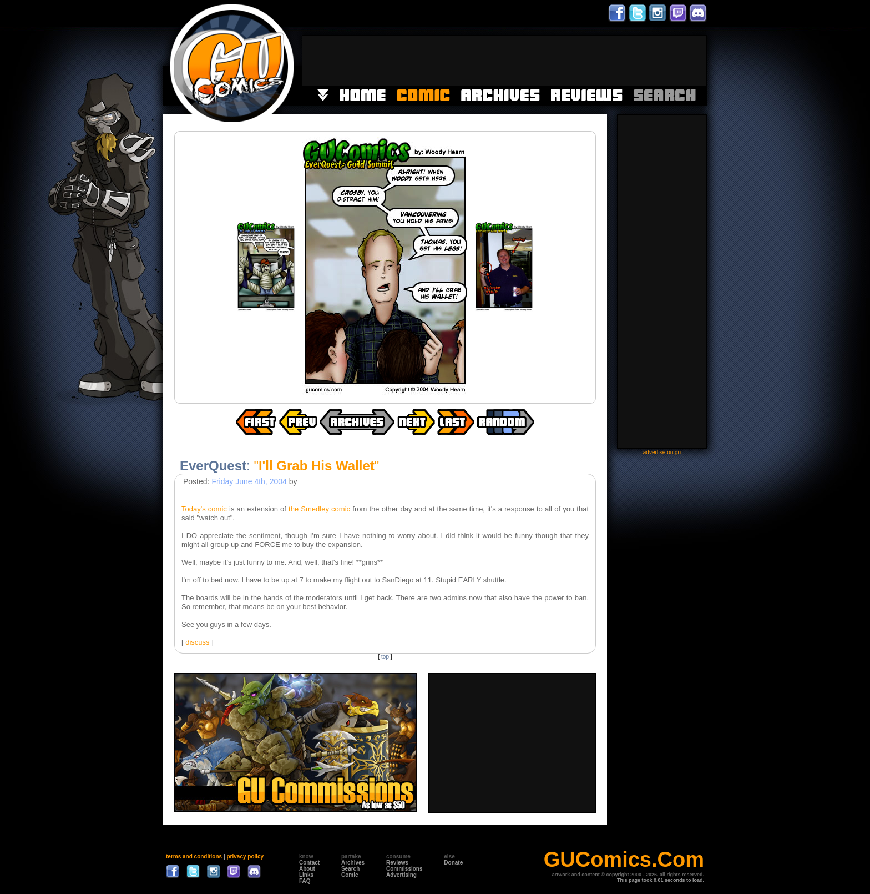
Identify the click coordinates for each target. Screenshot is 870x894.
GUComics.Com (624, 859)
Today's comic (204, 509)
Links (306, 875)
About (307, 869)
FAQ (305, 881)
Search (350, 869)
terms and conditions (194, 856)
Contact (309, 863)
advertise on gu (662, 452)
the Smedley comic (319, 509)
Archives (353, 863)
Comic (349, 875)
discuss (197, 642)
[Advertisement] (504, 61)
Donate (453, 863)
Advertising (401, 875)
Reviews (397, 863)
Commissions (404, 869)
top (385, 657)
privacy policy (245, 856)
